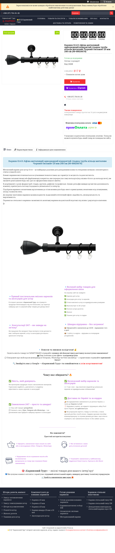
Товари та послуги (56, 18)
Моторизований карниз (70, 517)
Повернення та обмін (83, 23)
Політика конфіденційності (97, 530)
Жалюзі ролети (10, 513)
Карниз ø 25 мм (38, 507)
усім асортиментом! (91, 363)
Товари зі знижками (78, 18)
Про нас (93, 18)
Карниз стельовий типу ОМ (100, 500)
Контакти (104, 18)
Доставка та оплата (62, 23)
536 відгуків (94, 2)
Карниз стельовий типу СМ (100, 503)
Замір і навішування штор (15, 503)
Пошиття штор (10, 510)
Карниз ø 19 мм (38, 503)
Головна (41, 18)
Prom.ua (70, 528)
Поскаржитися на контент (76, 530)
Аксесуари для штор (40, 516)
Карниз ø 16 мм (38, 500)
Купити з (77, 88)
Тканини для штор (12, 517)
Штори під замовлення (14, 507)
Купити (76, 81)
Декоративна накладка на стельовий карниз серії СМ (100, 508)
